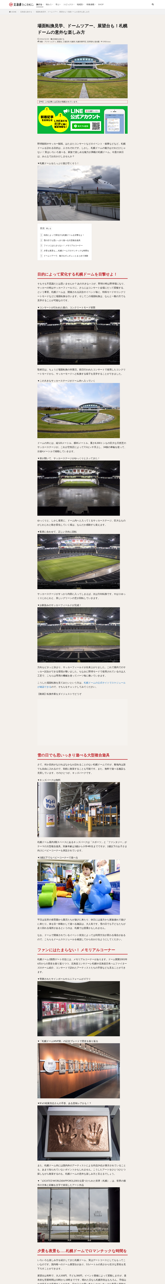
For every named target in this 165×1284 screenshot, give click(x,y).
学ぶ (57, 4)
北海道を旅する (26, 12)
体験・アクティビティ (47, 42)
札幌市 (72, 42)
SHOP (101, 4)
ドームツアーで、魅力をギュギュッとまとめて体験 (64, 256)
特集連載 (90, 4)
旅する (39, 4)
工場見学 (66, 42)
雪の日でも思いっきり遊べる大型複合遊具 (60, 240)
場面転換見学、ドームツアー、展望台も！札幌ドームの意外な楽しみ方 (62, 12)
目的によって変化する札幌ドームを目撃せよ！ (62, 235)
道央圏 (96, 42)
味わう (49, 4)
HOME (13, 12)
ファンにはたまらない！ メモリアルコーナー (61, 245)
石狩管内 (90, 42)
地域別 (80, 4)
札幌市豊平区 (81, 42)
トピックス (68, 4)
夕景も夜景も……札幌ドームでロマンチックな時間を (64, 250)
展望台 (59, 42)
